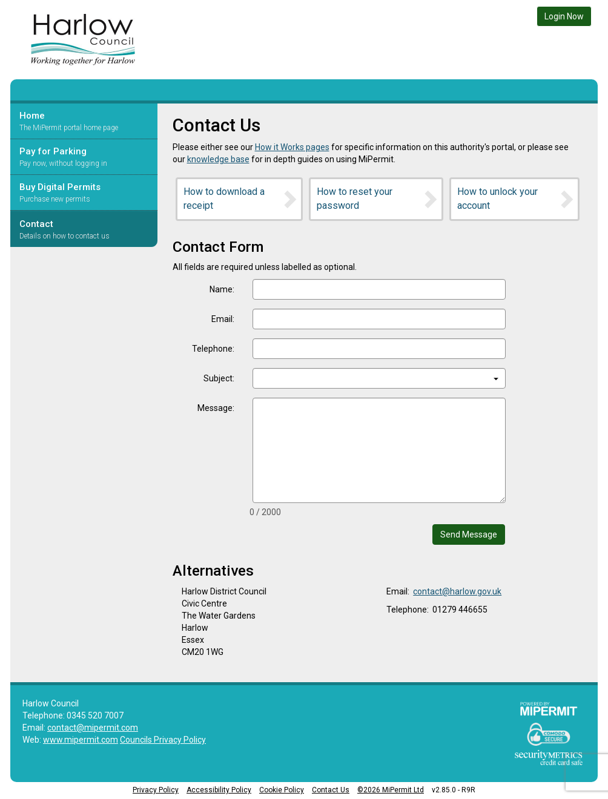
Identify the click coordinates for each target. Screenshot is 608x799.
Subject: (218, 378)
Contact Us (330, 790)
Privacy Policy (156, 790)
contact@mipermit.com (92, 727)
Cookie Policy (281, 790)
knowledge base (218, 159)
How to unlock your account (516, 198)
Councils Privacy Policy (163, 740)
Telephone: (213, 348)
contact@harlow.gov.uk (457, 591)
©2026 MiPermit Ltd (390, 790)
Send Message (468, 534)
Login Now (564, 16)
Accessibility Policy (219, 790)
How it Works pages (292, 147)
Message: (215, 408)
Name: (222, 289)
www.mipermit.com (80, 740)
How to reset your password (378, 198)
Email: (222, 319)
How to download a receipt (241, 198)
